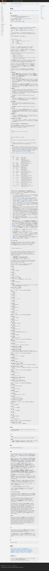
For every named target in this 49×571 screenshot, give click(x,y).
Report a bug (37, 10)
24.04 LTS (2, 31)
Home (2, 6)
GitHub (17, 565)
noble (11, 6)
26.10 (1, 12)
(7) (25, 18)
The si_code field (14, 240)
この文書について (43, 18)
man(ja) (14, 6)
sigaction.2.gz (19, 6)
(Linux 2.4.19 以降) (16, 287)
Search (2, 7)
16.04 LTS (2, 20)
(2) (18, 51)
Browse (2, 8)
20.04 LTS (2, 18)
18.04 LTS (2, 19)
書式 (41, 7)
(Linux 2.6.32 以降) (17, 363)
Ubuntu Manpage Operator (8, 565)
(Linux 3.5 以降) (16, 422)
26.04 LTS (2, 13)
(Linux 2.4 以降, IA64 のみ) (18, 377)
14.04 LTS (2, 25)
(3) (19, 150)
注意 (41, 13)
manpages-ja (33, 10)
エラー (42, 11)
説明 (41, 8)
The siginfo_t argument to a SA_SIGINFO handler (19, 123)
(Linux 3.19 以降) (16, 346)
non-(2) (15, 251)
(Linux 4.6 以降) (16, 349)
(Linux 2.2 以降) (16, 118)
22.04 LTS (2, 30)
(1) (12, 548)
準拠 (41, 12)
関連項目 (42, 17)
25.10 (1, 14)
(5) (26, 552)
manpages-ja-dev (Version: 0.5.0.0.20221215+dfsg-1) (21, 10)
